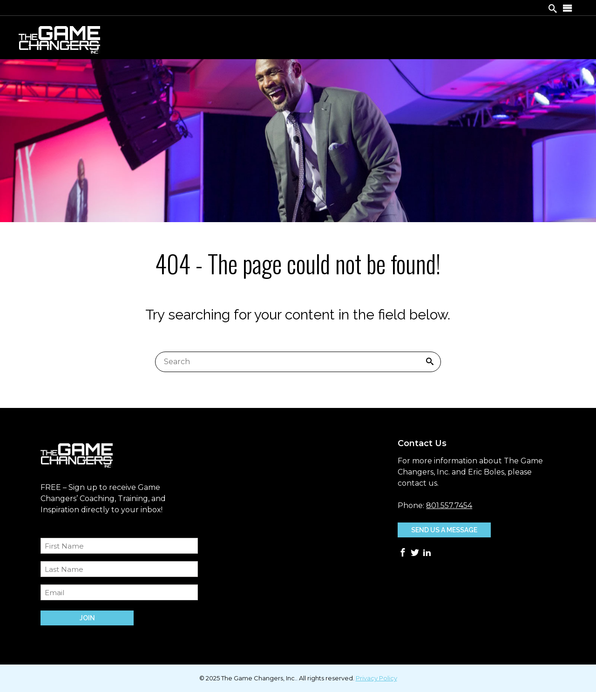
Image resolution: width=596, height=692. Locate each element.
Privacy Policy (376, 678)
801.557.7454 (449, 505)
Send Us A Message (444, 530)
